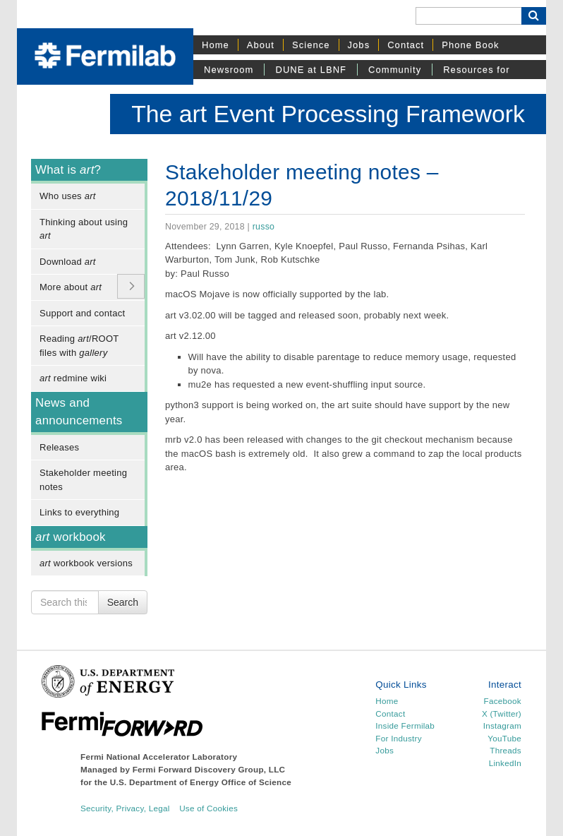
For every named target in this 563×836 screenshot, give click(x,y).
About (260, 45)
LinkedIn (505, 763)
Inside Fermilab (405, 725)
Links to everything (79, 512)
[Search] (468, 16)
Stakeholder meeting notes (83, 479)
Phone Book (470, 45)
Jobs (359, 45)
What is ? (68, 170)
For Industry (398, 738)
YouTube (504, 738)
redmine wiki (73, 378)
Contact (405, 45)
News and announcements (79, 411)
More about (71, 287)
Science (311, 45)
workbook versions (86, 563)
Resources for (476, 69)
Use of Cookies (208, 808)
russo (263, 227)
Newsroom (228, 69)
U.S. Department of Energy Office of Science (200, 782)
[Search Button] (533, 16)
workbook (70, 537)
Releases (59, 447)
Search (122, 602)
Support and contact (82, 313)
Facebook (502, 700)
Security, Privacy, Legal (125, 808)
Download (68, 261)
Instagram (502, 725)
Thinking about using (84, 229)
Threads (505, 750)
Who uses (68, 196)
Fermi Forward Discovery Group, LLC (209, 769)
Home (215, 45)
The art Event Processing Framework (328, 113)
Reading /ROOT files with (79, 345)
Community (394, 69)
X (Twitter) (501, 713)
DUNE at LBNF (310, 69)
